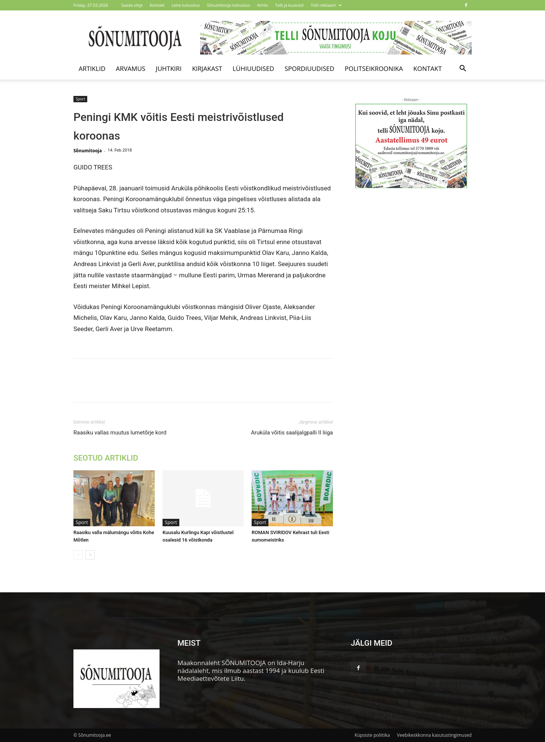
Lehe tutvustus (185, 5)
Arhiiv (262, 5)
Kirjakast (207, 68)
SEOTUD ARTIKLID (105, 457)
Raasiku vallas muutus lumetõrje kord (119, 432)
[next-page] (90, 554)
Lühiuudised (253, 68)
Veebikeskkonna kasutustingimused (434, 735)
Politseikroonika (374, 68)
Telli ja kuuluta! (289, 5)
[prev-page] (78, 554)
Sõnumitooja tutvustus (228, 5)
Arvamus (130, 68)
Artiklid (92, 68)
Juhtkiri (169, 68)
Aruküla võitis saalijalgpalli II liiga (292, 432)
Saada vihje (132, 5)
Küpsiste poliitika (372, 735)
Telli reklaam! (326, 5)
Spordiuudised (309, 68)
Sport (80, 99)
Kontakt (157, 5)
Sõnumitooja (87, 150)
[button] (463, 69)
